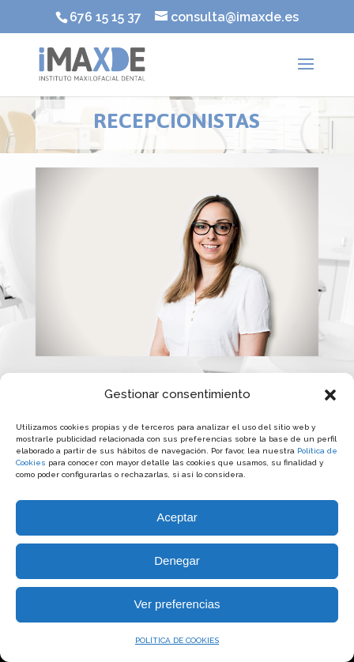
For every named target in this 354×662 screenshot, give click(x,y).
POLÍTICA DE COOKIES (177, 640)
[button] (330, 395)
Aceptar (177, 517)
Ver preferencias (177, 604)
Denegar (177, 560)
